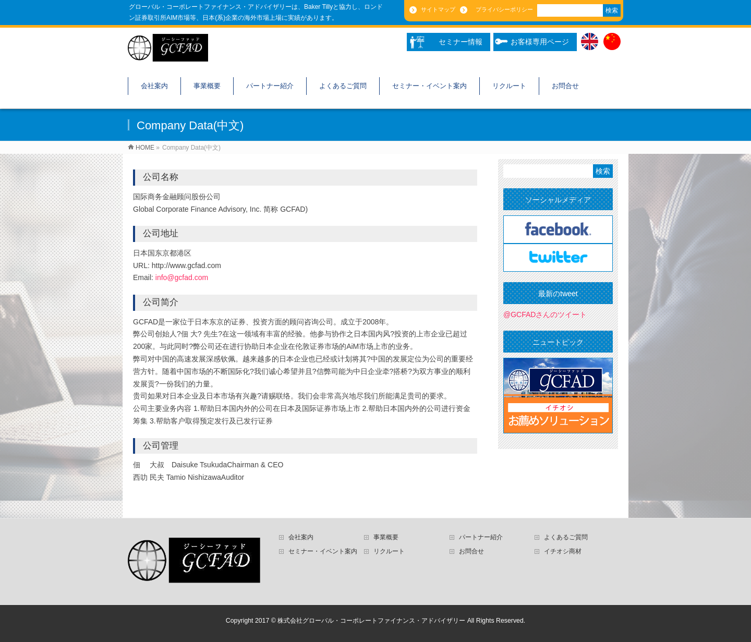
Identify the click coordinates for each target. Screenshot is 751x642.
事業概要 (385, 537)
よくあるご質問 (566, 537)
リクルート (389, 551)
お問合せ (471, 551)
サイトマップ (437, 9)
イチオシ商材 (563, 551)
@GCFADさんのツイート (545, 314)
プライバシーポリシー (501, 9)
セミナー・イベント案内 (322, 551)
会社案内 (300, 537)
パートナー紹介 (481, 537)
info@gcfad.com (181, 277)
